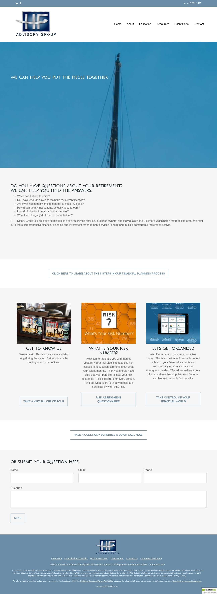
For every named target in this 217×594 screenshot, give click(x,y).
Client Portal (117, 558)
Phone (148, 470)
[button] (130, 24)
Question (16, 488)
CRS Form (57, 558)
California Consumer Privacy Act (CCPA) (96, 581)
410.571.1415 (193, 3)
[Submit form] (18, 518)
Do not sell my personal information (186, 581)
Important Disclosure (151, 558)
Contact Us (132, 558)
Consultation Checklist (76, 558)
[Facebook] (20, 3)
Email (82, 470)
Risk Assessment (99, 558)
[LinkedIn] (17, 3)
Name (14, 470)
